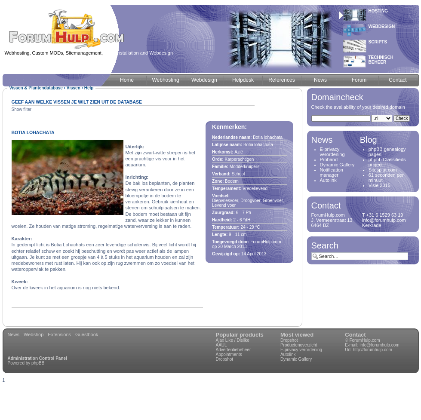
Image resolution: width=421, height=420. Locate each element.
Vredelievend (255, 188)
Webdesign (382, 26)
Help (89, 88)
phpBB (37, 363)
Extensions (59, 334)
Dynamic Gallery (337, 164)
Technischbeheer (381, 59)
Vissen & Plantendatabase (36, 88)
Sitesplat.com (383, 169)
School (238, 174)
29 (251, 227)
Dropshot (225, 359)
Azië (238, 152)
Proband (329, 159)
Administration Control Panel (37, 358)
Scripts (378, 42)
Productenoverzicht (298, 345)
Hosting (378, 11)
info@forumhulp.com (379, 345)
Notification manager (331, 172)
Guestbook (86, 334)
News (14, 334)
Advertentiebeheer (233, 349)
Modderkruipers (244, 166)
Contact (355, 334)
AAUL (221, 345)
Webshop (33, 334)
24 (243, 227)
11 (237, 234)
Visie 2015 (379, 185)
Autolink (328, 180)
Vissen (73, 88)
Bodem (232, 181)
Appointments (229, 354)
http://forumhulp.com (372, 349)
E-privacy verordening (332, 152)
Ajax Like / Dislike (232, 340)
